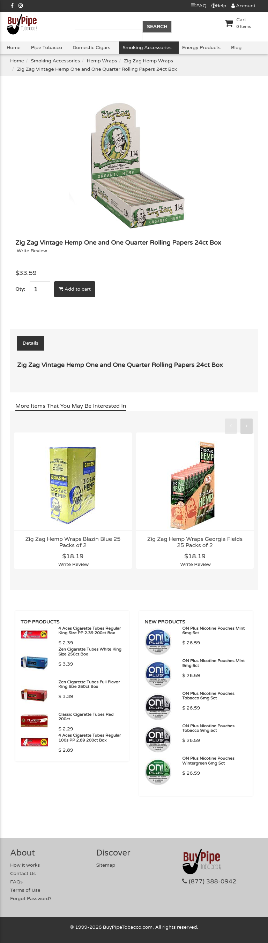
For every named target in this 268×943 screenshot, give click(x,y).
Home (14, 48)
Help (218, 6)
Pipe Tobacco (46, 48)
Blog (236, 48)
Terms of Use (25, 890)
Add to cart (75, 289)
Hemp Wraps (102, 61)
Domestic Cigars (91, 48)
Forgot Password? (31, 899)
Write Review (32, 251)
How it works (25, 865)
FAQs (16, 882)
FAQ (198, 6)
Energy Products (201, 48)
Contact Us (23, 873)
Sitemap (106, 865)
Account (243, 6)
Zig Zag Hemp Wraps (148, 61)
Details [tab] (30, 343)
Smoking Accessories (146, 48)
